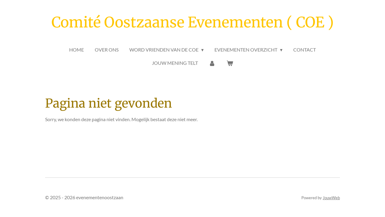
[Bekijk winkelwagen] (230, 63)
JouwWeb (331, 197)
